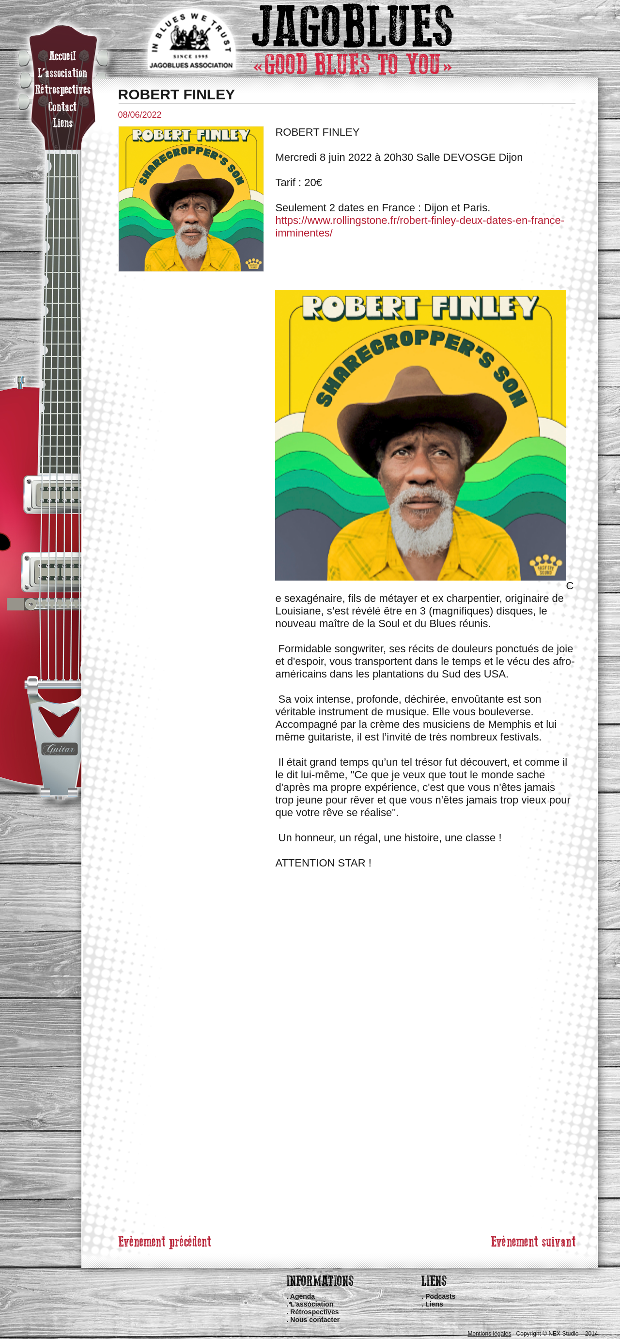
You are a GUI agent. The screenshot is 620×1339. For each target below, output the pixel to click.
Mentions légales (489, 1333)
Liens (434, 1304)
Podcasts (440, 1296)
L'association (311, 1304)
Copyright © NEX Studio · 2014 (557, 1333)
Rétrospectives (314, 1312)
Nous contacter (315, 1319)
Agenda (302, 1296)
